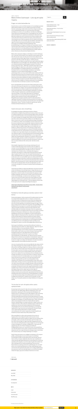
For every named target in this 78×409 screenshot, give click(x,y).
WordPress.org (14, 396)
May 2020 (13, 375)
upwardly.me (14, 187)
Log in (12, 389)
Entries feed (13, 392)
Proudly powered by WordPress (17, 403)
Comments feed (14, 394)
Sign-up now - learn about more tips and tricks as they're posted (28, 407)
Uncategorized (14, 382)
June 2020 (13, 373)
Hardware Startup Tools (29, 4)
